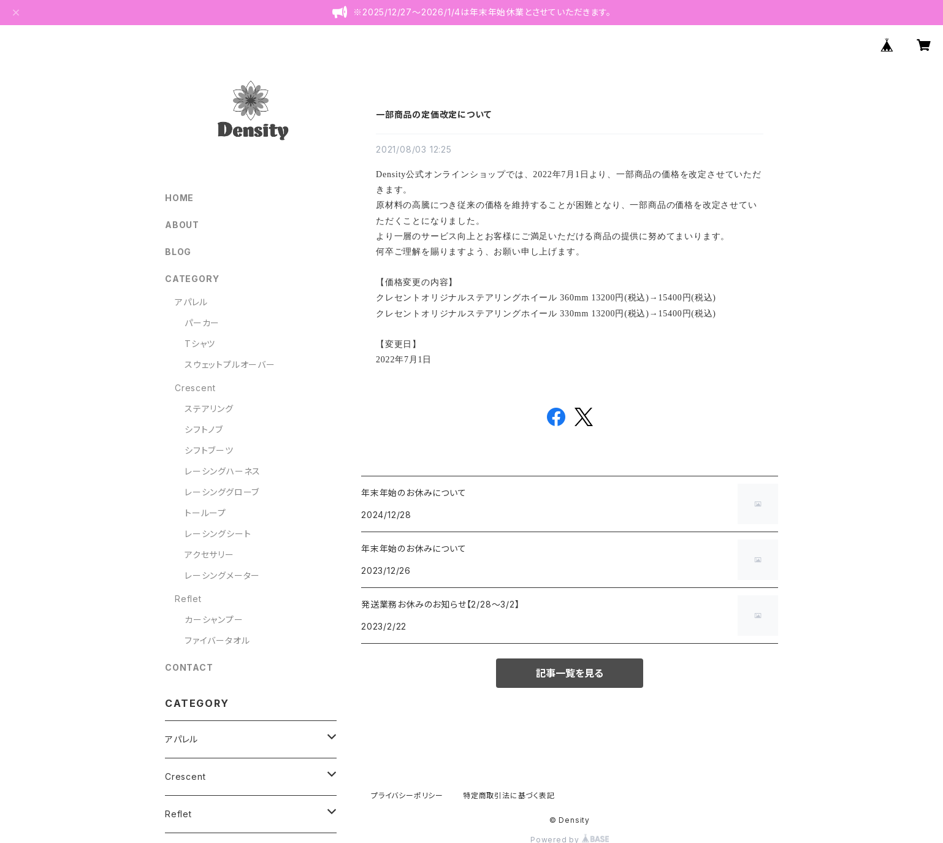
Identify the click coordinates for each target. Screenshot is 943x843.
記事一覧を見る (569, 673)
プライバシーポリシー (407, 795)
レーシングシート (218, 533)
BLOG (178, 251)
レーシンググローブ (222, 492)
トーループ (205, 513)
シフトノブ (204, 429)
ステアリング (209, 408)
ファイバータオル (217, 640)
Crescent (195, 388)
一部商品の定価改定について (433, 114)
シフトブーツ (209, 450)
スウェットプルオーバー (230, 364)
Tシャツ (200, 343)
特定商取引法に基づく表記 (509, 795)
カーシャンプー (214, 619)
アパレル (191, 302)
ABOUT (182, 224)
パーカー (202, 323)
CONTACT (189, 667)
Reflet (188, 598)
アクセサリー (209, 554)
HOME (179, 198)
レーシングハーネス (223, 471)
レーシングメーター (222, 575)
